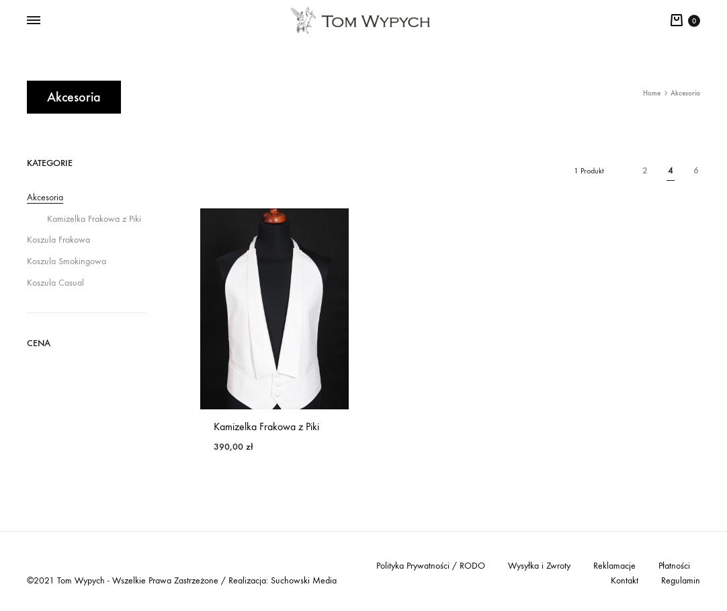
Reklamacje (614, 565)
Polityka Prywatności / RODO (430, 565)
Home (651, 93)
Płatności (674, 565)
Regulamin (680, 580)
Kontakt (624, 580)
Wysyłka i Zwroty (539, 565)
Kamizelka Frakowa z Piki (266, 426)
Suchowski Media (304, 580)
